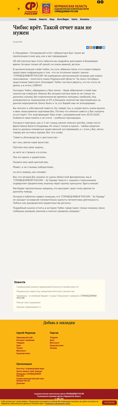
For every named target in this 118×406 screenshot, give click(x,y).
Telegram (20, 343)
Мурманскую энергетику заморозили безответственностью (44, 291)
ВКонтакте (21, 351)
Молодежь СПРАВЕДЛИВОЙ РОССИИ (28, 375)
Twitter (19, 348)
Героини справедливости (27, 307)
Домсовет (20, 383)
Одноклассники (23, 353)
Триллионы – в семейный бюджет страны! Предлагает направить (55, 297)
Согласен (109, 403)
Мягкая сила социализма (27, 302)
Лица (52, 19)
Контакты (84, 19)
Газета (74, 19)
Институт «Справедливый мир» (30, 369)
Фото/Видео (63, 19)
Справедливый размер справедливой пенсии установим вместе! (46, 287)
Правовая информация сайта (57, 404)
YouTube (53, 348)
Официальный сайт (24, 337)
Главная (32, 19)
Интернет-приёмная (25, 340)
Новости (43, 19)
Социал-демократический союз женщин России (30, 380)
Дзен (18, 345)
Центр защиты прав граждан (29, 371)
